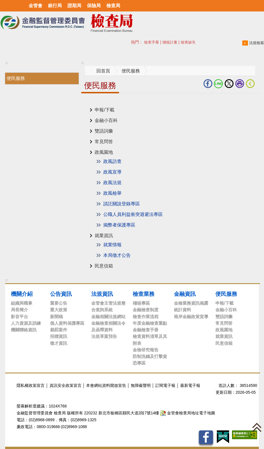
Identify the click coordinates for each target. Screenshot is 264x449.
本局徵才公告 (117, 255)
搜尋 (134, 42)
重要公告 (58, 303)
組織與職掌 (21, 303)
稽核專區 (141, 303)
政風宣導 (112, 172)
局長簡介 (19, 309)
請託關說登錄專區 (121, 203)
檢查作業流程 (145, 316)
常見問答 (104, 141)
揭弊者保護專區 (119, 224)
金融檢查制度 (145, 309)
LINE (218, 83)
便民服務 (16, 78)
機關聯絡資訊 (24, 329)
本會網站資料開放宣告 (106, 385)
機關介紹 (22, 294)
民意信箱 (104, 265)
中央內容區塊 (95, 102)
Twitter (229, 83)
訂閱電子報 (165, 385)
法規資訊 (102, 294)
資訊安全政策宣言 (65, 385)
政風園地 (104, 152)
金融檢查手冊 (145, 329)
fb (208, 83)
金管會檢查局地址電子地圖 (187, 413)
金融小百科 (106, 120)
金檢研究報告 (145, 349)
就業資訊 (104, 235)
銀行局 (55, 5)
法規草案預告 (104, 336)
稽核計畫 (169, 42)
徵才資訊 (58, 343)
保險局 (94, 5)
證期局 (74, 5)
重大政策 (58, 309)
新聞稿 (56, 316)
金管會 (35, 5)
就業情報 (112, 244)
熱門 (146, 42)
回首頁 (103, 70)
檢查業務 (143, 294)
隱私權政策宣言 (31, 385)
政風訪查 (112, 161)
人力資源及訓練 (26, 323)
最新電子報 (190, 385)
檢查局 (113, 5)
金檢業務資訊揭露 (191, 303)
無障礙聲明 (141, 385)
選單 (6, 5)
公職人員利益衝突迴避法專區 (133, 214)
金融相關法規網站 (108, 316)
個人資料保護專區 (67, 323)
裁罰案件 (58, 329)
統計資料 (182, 309)
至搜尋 (157, 23)
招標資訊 (58, 336)
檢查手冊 (151, 42)
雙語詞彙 (104, 131)
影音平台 (19, 316)
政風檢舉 (112, 193)
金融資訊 (185, 294)
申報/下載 (104, 109)
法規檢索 (256, 43)
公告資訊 (61, 294)
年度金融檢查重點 (150, 323)
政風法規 (112, 182)
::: (6, 62)
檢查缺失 (188, 42)
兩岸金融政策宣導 (191, 316)
